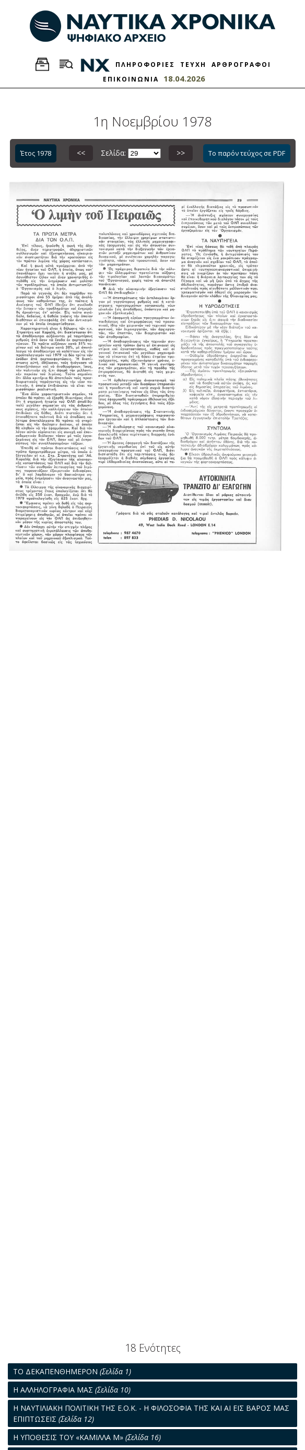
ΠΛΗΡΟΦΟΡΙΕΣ (145, 64)
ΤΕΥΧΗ (193, 64)
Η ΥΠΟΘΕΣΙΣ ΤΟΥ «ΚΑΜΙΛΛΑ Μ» (87, 1437)
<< (81, 153)
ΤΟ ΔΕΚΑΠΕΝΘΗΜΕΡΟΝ (72, 1371)
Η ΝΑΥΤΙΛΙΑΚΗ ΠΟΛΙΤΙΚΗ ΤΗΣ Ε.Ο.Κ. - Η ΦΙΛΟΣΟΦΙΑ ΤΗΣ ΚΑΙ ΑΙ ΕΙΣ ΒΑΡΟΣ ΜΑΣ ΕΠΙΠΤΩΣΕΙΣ (151, 1413)
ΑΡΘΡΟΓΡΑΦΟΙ (241, 64)
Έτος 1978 (35, 153)
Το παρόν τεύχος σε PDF (246, 153)
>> (181, 153)
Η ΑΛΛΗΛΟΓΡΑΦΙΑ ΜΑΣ (72, 1390)
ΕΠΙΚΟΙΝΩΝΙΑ (131, 79)
